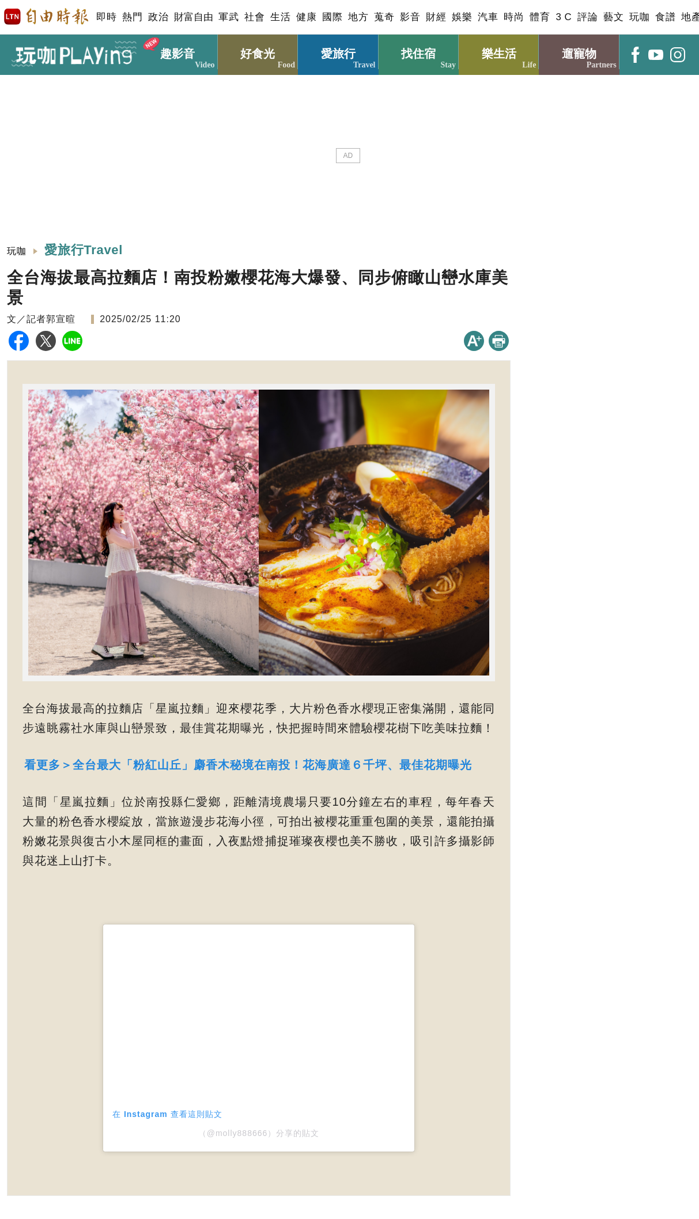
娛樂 (462, 17)
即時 (106, 17)
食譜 (665, 17)
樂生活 (499, 52)
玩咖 (639, 17)
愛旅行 (338, 52)
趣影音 (177, 52)
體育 (540, 17)
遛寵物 (579, 52)
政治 (158, 17)
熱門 (132, 17)
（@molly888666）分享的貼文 (259, 1133)
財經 (436, 17)
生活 (280, 17)
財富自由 (193, 17)
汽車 (488, 17)
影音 (410, 17)
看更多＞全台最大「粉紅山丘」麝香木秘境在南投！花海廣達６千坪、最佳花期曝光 (248, 764)
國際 (332, 17)
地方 (358, 17)
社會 (254, 17)
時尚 (514, 17)
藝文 (613, 17)
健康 (306, 17)
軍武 (228, 17)
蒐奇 (384, 17)
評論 (587, 17)
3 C (564, 17)
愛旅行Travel (85, 250)
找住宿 (419, 52)
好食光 (258, 52)
